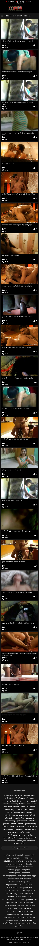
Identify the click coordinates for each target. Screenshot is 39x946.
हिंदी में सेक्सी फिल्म (29, 893)
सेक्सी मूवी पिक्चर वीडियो (26, 888)
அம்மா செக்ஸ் (28, 902)
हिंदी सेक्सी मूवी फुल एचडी (9, 876)
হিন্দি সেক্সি (32, 917)
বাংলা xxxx (8, 893)
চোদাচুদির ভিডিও (26, 882)
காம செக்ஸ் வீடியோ (14, 858)
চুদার (20, 902)
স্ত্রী (27, 798)
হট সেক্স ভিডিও (19, 926)
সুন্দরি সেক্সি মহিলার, (19, 812)
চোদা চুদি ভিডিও (26, 870)
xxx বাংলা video (27, 920)
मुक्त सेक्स (11, 896)
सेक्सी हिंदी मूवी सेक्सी (14, 873)
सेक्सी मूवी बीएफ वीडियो (13, 914)
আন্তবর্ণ (23, 807)
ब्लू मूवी (34, 876)
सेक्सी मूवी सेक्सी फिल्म (26, 914)
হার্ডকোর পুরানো (21, 841)
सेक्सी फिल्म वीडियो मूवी (8, 899)
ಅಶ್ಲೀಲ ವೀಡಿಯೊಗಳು (12, 902)
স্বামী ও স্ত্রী (9, 812)
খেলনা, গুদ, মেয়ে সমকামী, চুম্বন (19, 848)
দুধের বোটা (6, 824)
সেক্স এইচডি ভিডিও (30, 861)
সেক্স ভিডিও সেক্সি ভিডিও (24, 864)
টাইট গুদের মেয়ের (32, 826)
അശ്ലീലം (9, 920)
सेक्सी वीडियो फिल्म (28, 867)
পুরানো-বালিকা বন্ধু (10, 821)
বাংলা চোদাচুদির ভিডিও (29, 923)
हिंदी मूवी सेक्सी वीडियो (11, 885)
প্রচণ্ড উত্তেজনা (31, 807)
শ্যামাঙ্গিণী (6, 804)
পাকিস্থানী (32, 815)
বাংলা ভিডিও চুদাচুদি (10, 905)
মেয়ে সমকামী (6, 838)
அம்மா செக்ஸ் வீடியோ (12, 890)
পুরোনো (31, 798)
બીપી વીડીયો (29, 885)
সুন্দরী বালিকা (18, 795)
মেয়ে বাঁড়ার (16, 807)
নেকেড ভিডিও (25, 873)
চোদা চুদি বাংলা (11, 864)
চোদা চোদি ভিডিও (30, 855)
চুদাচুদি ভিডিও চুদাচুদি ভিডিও (11, 923)
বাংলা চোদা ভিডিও (12, 888)
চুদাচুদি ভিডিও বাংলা (14, 882)
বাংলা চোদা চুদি (30, 905)
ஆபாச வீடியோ (12, 908)
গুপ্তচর (34, 804)
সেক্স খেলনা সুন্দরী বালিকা (17, 804)
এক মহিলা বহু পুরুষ (10, 809)
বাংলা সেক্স (11, 1)
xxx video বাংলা (8, 861)
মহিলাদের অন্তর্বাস (23, 838)
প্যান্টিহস (13, 838)
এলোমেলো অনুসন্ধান (22, 815)
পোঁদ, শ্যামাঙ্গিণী (20, 3)
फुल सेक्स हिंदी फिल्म (31, 899)
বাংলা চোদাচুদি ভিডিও (24, 876)
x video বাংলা (27, 858)
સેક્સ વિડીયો (19, 861)
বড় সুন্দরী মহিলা (8, 795)
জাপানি (23, 843)
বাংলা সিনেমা (31, 841)
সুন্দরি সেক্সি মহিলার (29, 795)
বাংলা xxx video (11, 911)
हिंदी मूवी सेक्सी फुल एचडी (25, 908)
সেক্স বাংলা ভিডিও (13, 879)
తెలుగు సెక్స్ (22, 911)
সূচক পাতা (19, 933)
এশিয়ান (28, 804)
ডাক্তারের (19, 809)
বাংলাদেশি (29, 812)
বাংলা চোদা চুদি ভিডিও (28, 890)
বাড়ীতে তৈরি (20, 1)
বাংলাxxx (30, 911)
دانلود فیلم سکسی (22, 917)
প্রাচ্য (29, 1)
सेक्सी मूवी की (21, 905)
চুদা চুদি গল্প (7, 855)
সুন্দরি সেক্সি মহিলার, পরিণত (14, 835)
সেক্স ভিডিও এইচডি (19, 791)
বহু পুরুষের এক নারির (18, 832)
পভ (24, 835)
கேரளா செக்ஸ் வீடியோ (23, 896)
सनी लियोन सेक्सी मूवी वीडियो (13, 867)
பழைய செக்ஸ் (18, 893)
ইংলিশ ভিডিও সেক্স (9, 917)
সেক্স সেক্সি (21, 885)
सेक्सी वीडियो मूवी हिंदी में (14, 870)
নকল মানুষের (19, 829)
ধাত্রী (9, 832)
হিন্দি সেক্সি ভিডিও (25, 879)
